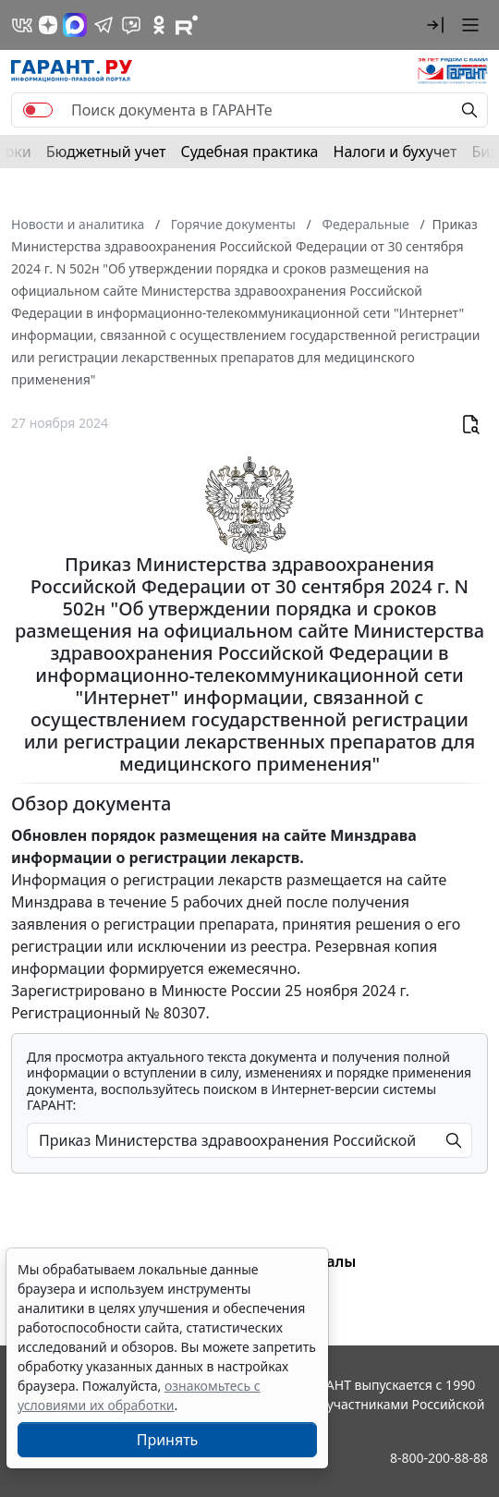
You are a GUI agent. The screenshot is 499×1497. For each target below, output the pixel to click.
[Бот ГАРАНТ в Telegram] (131, 25)
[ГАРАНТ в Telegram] (103, 25)
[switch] (38, 110)
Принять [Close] (168, 1440)
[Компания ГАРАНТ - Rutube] (187, 25)
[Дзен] (48, 25)
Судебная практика (249, 151)
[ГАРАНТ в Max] (75, 25)
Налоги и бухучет (395, 151)
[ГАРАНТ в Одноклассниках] (159, 25)
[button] (435, 25)
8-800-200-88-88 (439, 1458)
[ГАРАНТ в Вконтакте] (22, 25)
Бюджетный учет (106, 151)
